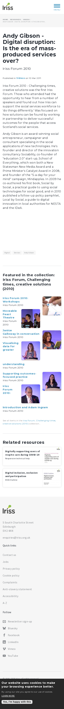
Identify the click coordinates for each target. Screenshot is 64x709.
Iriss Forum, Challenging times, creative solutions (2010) (27, 284)
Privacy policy (11, 568)
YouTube (13, 655)
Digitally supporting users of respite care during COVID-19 (22, 455)
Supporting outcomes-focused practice (19, 375)
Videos (26, 19)
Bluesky (12, 628)
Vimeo (12, 649)
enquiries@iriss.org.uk (16, 537)
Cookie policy (11, 575)
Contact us (9, 555)
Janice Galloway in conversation (21, 332)
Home (5, 19)
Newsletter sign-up (20, 621)
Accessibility (10, 596)
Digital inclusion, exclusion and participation (21, 476)
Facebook (14, 635)
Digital (7, 253)
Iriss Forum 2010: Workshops (15, 299)
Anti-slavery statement (17, 589)
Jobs (6, 561)
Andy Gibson (29, 253)
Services (17, 253)
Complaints (10, 582)
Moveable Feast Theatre (10, 314)
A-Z (5, 603)
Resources (15, 19)
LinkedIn (13, 642)
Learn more (8, 696)
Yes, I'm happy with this (17, 702)
